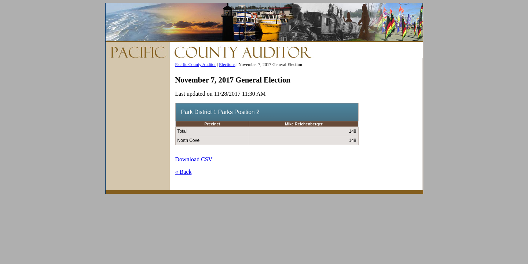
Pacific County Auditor (195, 64)
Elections (227, 64)
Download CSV (194, 159)
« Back (183, 172)
